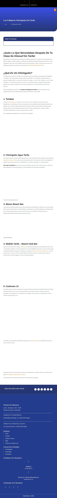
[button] (55, 10)
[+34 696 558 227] (33, 1)
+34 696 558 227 (33, 5)
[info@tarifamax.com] (24, 1)
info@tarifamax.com (24, 5)
